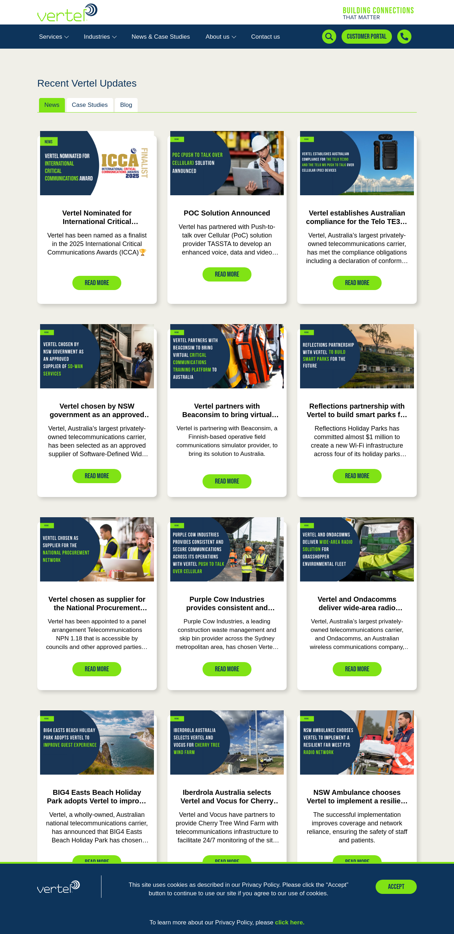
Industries (100, 36)
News (52, 105)
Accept (396, 887)
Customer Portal (367, 36)
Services (54, 36)
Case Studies (90, 105)
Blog (126, 105)
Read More (97, 283)
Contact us (265, 36)
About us (221, 36)
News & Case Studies (161, 36)
